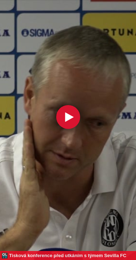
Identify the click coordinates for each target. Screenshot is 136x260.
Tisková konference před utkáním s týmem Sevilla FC (67, 255)
